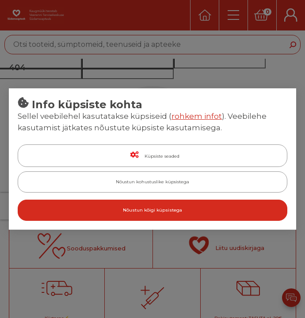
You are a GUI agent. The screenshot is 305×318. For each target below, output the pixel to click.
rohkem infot (197, 116)
